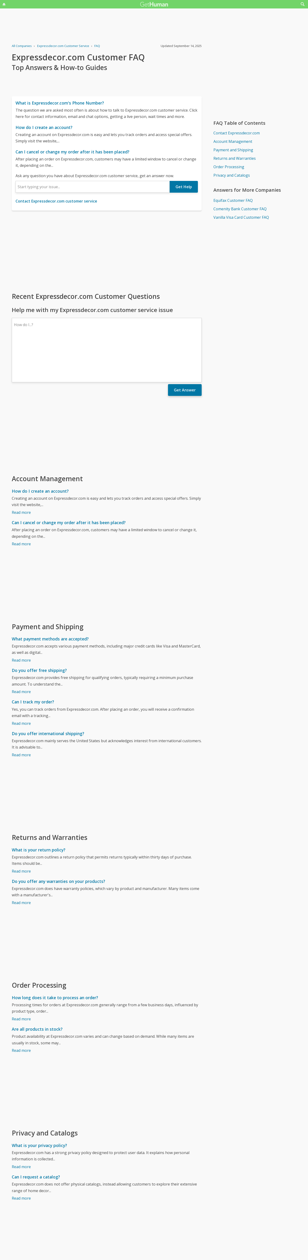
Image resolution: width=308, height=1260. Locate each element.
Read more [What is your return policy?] (21, 830)
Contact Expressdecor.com (236, 133)
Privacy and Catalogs (231, 175)
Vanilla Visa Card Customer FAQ (241, 217)
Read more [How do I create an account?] (21, 471)
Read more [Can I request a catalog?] (21, 1157)
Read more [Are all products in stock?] (21, 1009)
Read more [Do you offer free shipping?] (21, 650)
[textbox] (93, 187)
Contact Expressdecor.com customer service (56, 201)
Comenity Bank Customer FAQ (240, 208)
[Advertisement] (107, 251)
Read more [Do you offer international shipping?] (21, 714)
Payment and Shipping (233, 149)
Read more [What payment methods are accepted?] (21, 619)
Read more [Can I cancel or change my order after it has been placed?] (21, 503)
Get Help (184, 186)
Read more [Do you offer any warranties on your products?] (21, 861)
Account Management (232, 141)
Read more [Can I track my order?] (21, 682)
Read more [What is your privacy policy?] (21, 1125)
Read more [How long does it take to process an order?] (21, 978)
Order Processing (228, 166)
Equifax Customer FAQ (233, 200)
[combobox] (93, 187)
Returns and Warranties (234, 158)
